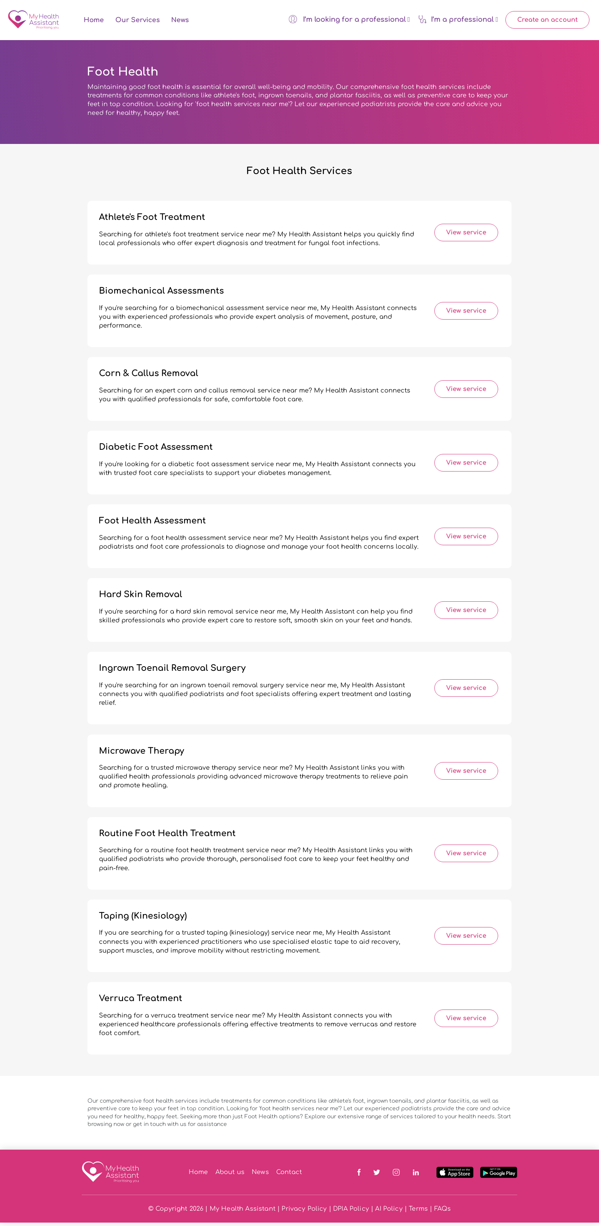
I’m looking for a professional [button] (349, 21)
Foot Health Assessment (152, 524)
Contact (289, 1176)
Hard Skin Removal (140, 598)
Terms (418, 1212)
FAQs (442, 1212)
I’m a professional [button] (458, 20)
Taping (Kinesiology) (143, 919)
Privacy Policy (304, 1212)
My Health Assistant (242, 1212)
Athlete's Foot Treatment (152, 220)
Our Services (137, 22)
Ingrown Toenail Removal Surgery (172, 672)
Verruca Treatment (140, 1002)
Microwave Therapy (141, 754)
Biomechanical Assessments (161, 294)
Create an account (547, 21)
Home (94, 22)
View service (466, 236)
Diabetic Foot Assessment (156, 451)
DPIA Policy (351, 1212)
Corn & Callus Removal (148, 377)
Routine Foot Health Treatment (167, 837)
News (180, 22)
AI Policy (388, 1212)
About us (229, 1176)
